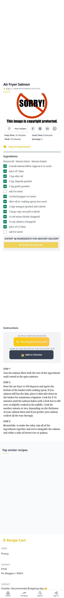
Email (4, 568)
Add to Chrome (31, 355)
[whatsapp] (54, 128)
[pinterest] (40, 128)
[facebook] (32, 128)
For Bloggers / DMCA (12, 573)
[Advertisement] (32, 41)
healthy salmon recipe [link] (19, 147)
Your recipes (20, 128)
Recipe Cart (16, 540)
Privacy (5, 553)
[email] (47, 128)
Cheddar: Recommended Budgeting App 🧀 (24, 588)
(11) (10, 88)
